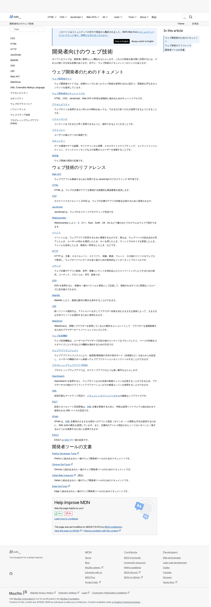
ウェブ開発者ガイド (62, 78)
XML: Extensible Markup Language (27, 87)
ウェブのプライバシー (21, 103)
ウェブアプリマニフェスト (65, 350)
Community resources (135, 562)
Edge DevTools (59, 486)
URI (54, 306)
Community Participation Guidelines (109, 592)
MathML (56, 295)
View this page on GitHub (66, 530)
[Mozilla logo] (18, 593)
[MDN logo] (15, 552)
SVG (54, 280)
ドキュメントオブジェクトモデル (103, 395)
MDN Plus (90, 577)
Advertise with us (93, 572)
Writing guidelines (132, 567)
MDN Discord (131, 572)
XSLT (55, 401)
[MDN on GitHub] (11, 573)
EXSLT (55, 435)
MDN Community (132, 557)
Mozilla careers (93, 567)
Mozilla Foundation (69, 598)
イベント (56, 232)
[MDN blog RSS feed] (30, 573)
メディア (56, 265)
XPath (55, 416)
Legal (84, 592)
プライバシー (58, 130)
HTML (55, 185)
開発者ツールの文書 (175, 49)
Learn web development (175, 562)
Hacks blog (169, 582)
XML (54, 390)
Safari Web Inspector (62, 475)
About (88, 557)
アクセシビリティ (61, 104)
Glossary (167, 577)
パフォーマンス (59, 119)
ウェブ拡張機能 (59, 335)
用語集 (55, 155)
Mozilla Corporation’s (24, 598)
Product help (91, 582)
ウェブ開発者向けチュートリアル (68, 93)
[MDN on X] (20, 573)
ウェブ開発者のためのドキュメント (181, 39)
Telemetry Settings (67, 592)
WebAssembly (59, 217)
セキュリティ (58, 141)
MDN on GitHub (132, 577)
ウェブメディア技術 (20, 114)
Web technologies (172, 557)
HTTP (55, 251)
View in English (121, 41)
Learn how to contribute (66, 518)
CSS (54, 196)
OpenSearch (58, 376)
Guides (166, 567)
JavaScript (57, 207)
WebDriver (57, 321)
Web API (56, 174)
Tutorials (167, 572)
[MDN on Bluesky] (15, 573)
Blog (154, 17)
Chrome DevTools (61, 464)
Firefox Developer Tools (64, 453)
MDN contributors (113, 527)
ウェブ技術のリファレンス (178, 45)
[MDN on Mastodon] (25, 573)
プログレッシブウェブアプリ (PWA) (70, 365)
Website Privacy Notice (41, 592)
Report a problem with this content (101, 530)
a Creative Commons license (126, 602)
